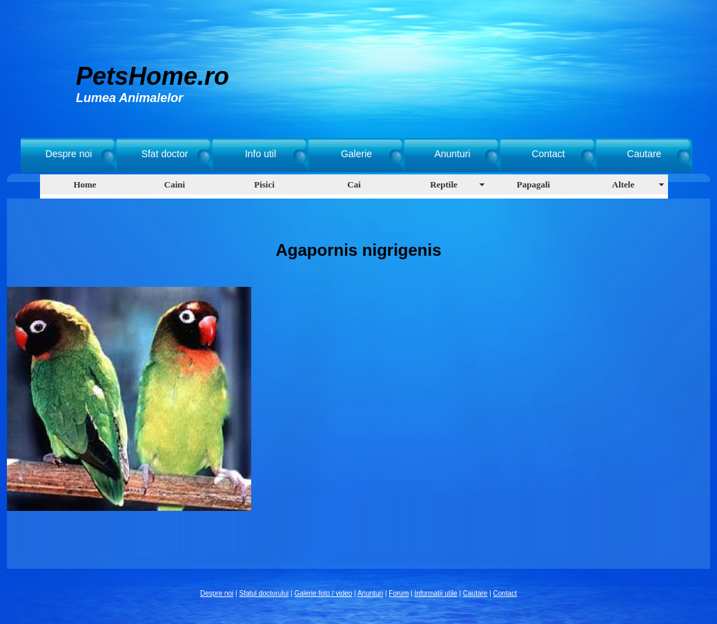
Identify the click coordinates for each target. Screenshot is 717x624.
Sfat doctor (164, 153)
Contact (547, 153)
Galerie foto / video (323, 593)
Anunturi (452, 153)
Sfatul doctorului (264, 593)
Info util (260, 153)
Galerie (356, 153)
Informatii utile (435, 593)
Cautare (644, 153)
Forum (399, 593)
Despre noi (69, 153)
